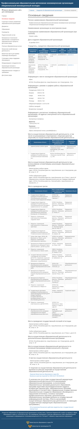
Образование (6, 29)
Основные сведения (8, 19)
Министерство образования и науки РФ (41, 422)
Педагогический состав (8, 35)
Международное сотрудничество (11, 63)
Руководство (5, 32)
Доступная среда (7, 75)
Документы (5, 26)
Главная (4, 16)
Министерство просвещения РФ (41, 426)
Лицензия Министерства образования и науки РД (44, 374)
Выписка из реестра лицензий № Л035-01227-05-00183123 (47, 376)
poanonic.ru (71, 54)
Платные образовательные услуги (12, 46)
